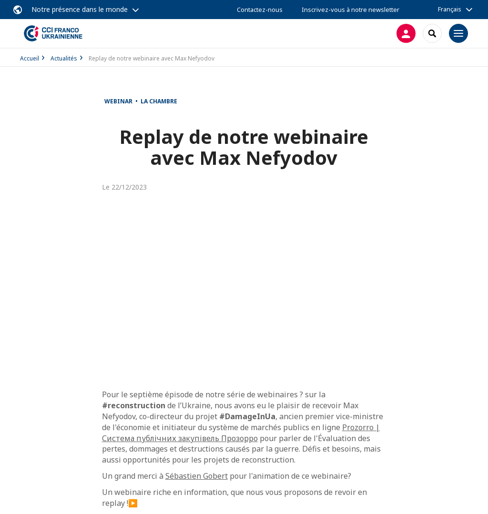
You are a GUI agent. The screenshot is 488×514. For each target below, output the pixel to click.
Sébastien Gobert (196, 476)
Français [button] (449, 9)
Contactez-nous (260, 9)
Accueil (29, 58)
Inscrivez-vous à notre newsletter (350, 9)
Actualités (64, 58)
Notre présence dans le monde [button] (79, 9)
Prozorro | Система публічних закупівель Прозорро (241, 432)
